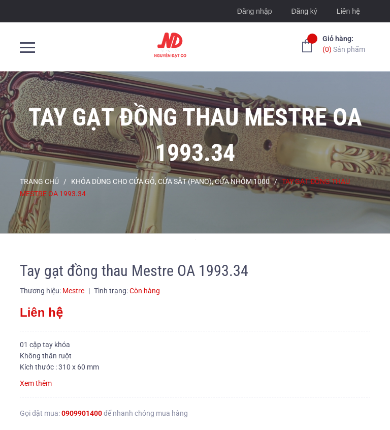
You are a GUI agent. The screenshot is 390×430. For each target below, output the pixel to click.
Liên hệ (348, 11)
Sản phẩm (343, 43)
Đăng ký (304, 11)
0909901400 (81, 413)
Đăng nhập (254, 11)
